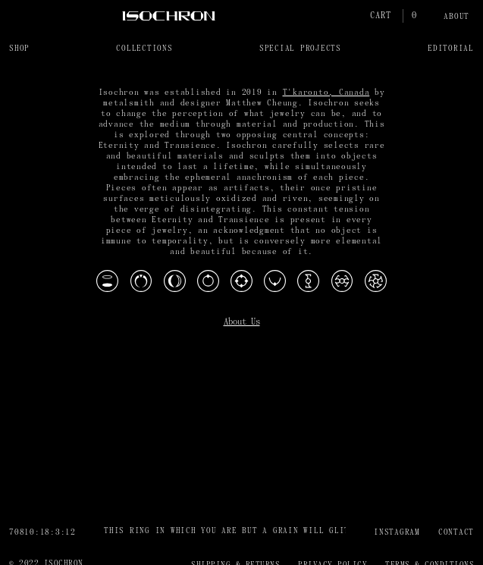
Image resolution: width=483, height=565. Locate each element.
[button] (19, 48)
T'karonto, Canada (326, 93)
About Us (242, 322)
